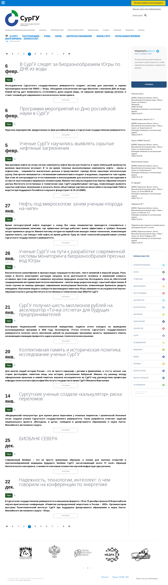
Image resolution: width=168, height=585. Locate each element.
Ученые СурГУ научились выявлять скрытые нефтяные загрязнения (67, 145)
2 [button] (88, 568)
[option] (30, 554)
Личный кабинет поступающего (148, 3)
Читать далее (66, 100)
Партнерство (149, 300)
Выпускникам (149, 286)
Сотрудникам (149, 385)
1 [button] (84, 568)
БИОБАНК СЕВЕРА (38, 438)
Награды (149, 364)
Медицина (149, 350)
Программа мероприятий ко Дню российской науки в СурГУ (68, 110)
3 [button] (91, 568)
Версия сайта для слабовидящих (147, 9)
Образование (149, 321)
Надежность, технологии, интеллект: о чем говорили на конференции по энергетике (64, 482)
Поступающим (149, 293)
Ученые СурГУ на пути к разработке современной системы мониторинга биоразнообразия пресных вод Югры (72, 256)
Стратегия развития (149, 265)
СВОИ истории (149, 371)
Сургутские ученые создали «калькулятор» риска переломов (70, 396)
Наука (9, 80)
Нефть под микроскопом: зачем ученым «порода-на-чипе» (71, 206)
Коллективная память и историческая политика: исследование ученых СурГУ (70, 352)
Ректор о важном (149, 378)
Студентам (149, 279)
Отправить (149, 84)
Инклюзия (149, 314)
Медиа (149, 357)
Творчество (149, 329)
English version (138, 15)
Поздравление (149, 343)
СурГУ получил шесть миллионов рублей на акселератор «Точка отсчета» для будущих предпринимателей (66, 310)
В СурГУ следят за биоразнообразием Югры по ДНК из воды (70, 66)
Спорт (149, 336)
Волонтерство (149, 307)
